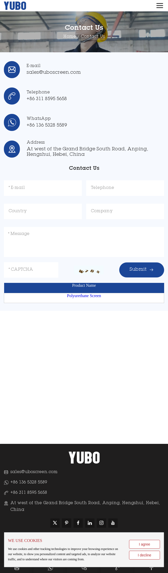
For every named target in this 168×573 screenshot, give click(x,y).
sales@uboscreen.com (54, 72)
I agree (144, 544)
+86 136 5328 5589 (47, 125)
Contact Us (93, 37)
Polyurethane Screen (84, 295)
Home (69, 37)
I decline (144, 555)
